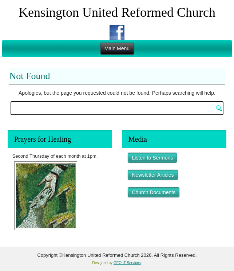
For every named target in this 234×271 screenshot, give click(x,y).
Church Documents (153, 192)
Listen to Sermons (152, 158)
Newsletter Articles (153, 175)
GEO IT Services (127, 263)
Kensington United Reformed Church (117, 12)
